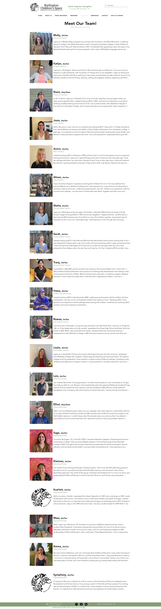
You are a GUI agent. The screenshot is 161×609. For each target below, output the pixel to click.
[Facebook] (81, 604)
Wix (84, 607)
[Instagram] (76, 604)
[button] (130, 9)
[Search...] (116, 5)
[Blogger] (86, 604)
